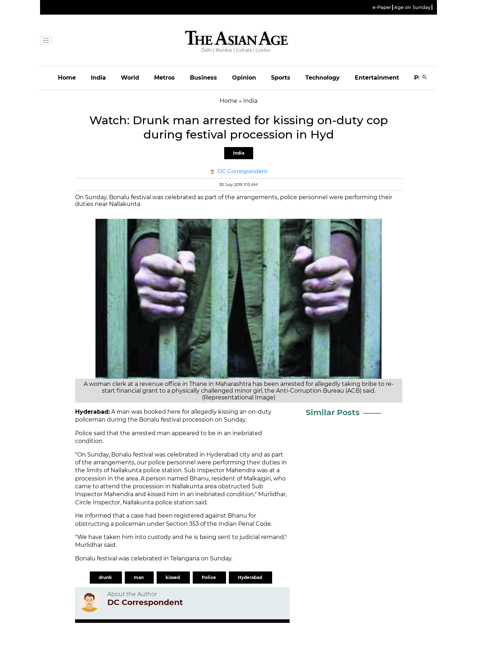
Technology (322, 77)
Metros (164, 77)
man (139, 577)
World (130, 77)
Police (209, 577)
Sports (280, 77)
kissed (173, 577)
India (98, 77)
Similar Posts (333, 412)
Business (203, 77)
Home (67, 77)
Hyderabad (250, 577)
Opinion (244, 77)
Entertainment (377, 77)
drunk (106, 577)
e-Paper (382, 7)
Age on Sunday (412, 7)
